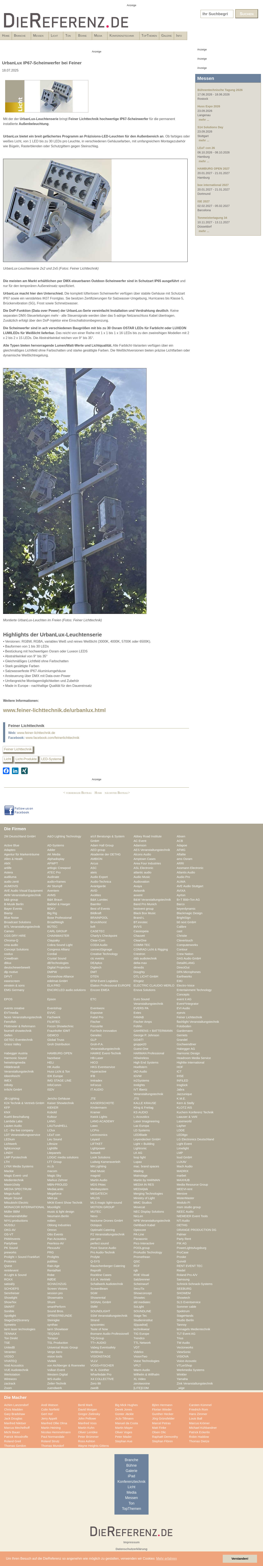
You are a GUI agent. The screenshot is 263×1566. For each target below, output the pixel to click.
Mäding (138, 1171)
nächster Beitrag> (117, 792)
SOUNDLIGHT (100, 1311)
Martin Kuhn (86, 1427)
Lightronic (140, 1148)
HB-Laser (96, 1058)
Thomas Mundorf (52, 1445)
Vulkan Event (56, 1370)
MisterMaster (185, 1198)
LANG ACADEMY (102, 1121)
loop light (140, 1157)
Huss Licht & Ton (58, 1071)
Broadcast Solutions (17, 922)
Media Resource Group (192, 1184)
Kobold (52, 1112)
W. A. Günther (99, 1370)
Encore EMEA (99, 990)
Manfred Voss (87, 1423)
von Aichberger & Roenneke (66, 1365)
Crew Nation (185, 954)
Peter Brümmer (88, 1436)
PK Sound (11, 1248)
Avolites (95, 895)
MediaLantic (55, 1189)
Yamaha (182, 1379)
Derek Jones (123, 1409)
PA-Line (139, 1234)
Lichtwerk (10, 1143)
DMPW (52, 972)
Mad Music (97, 1171)
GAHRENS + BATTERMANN (153, 1030)
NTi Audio (183, 1220)
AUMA (181, 881)
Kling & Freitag (143, 1107)
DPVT (8, 976)
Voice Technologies (146, 1361)
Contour (182, 949)
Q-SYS (95, 1261)
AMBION (96, 859)
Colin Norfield (50, 1409)
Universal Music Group (62, 1347)
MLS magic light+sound (106, 1202)
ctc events (97, 958)
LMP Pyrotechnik (15, 1157)
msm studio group (189, 1207)
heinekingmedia (14, 1062)
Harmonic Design (188, 1053)
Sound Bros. (55, 1311)
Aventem (53, 890)
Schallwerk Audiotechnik (106, 1284)
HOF (180, 1067)
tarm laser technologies (19, 1329)
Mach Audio (185, 1166)
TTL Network (142, 1342)
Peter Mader (123, 1436)
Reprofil (95, 1270)
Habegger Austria (16, 1053)
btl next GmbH (186, 922)
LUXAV (181, 1161)
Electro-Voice (186, 985)
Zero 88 (95, 1383)
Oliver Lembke (88, 1432)
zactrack (9, 1383)
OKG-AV (10, 1229)
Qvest (8, 1266)
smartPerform (56, 1306)
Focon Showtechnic (60, 1026)
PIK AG (182, 1243)
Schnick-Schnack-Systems (194, 1284)
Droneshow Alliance (60, 976)
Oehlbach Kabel (144, 1225)
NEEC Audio (185, 1211)
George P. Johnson (146, 1035)
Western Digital (57, 1374)
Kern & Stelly (185, 1103)
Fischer (95, 1021)
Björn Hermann (162, 1405)
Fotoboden (184, 1026)
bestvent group (143, 908)
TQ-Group (97, 1338)
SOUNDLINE (142, 1311)
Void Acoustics (14, 1365)
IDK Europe (55, 1076)
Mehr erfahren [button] (166, 1558)
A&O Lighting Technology (64, 836)
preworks (10, 1252)
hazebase (53, 1058)
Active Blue (11, 845)
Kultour (52, 1116)
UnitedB (9, 1347)
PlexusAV (53, 1248)
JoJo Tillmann (124, 1418)
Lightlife (52, 1148)
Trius (180, 1338)
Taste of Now (99, 1329)
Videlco (138, 1352)
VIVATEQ (10, 1361)
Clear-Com (97, 940)
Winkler (182, 1374)
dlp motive (11, 972)
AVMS (51, 895)
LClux (51, 1130)
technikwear (142, 1329)
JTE (93, 1098)
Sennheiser (11, 1293)
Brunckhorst (98, 922)
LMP (180, 1152)
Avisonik (139, 890)
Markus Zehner (57, 1180)
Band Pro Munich (145, 904)
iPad (131, 1476)
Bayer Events (13, 908)
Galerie (228, 35)
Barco (181, 904)
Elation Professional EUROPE (110, 985)
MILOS (95, 1198)
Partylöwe (10, 1243)
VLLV (94, 1361)
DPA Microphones (189, 972)
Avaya (138, 886)
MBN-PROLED (57, 1184)
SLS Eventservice (189, 1302)
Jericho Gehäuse (58, 1098)
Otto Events (55, 1234)
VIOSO (9, 1356)
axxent (138, 895)
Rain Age (53, 1266)
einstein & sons (14, 985)
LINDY (8, 1152)
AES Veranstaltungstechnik (152, 850)
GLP (93, 1039)
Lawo (94, 1125)
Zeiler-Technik (56, 1383)
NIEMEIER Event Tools (192, 1216)
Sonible (9, 1311)
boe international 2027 (213, 185)
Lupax (138, 1161)
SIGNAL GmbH (100, 1302)
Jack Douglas (13, 1418)
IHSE (180, 1076)
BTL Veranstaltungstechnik (22, 926)
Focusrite (96, 1026)
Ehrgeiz (139, 981)
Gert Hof (47, 1414)
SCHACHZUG (56, 1284)
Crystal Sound (56, 958)
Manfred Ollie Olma (54, 1423)
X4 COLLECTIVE (102, 1379)
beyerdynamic (186, 908)
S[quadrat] (141, 1324)
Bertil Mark (85, 1405)
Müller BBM (12, 1211)
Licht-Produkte (26, 759)
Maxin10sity (12, 1184)
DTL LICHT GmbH (146, 976)
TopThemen (204, 35)
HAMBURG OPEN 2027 (213, 168)
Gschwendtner (186, 1044)
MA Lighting (98, 1166)
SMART (9, 1306)
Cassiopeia (141, 931)
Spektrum (183, 1311)
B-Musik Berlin (14, 904)
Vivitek (51, 1361)
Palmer (181, 1234)
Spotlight (10, 1315)
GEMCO (53, 1035)
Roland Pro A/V (187, 1275)
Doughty (139, 972)
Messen (56, 37)
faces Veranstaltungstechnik (23, 1017)
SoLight (139, 1306)
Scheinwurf (141, 1284)
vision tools (54, 1356)
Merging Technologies (148, 1193)
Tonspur (52, 1338)
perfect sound (99, 1243)
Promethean (142, 1257)
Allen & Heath (13, 859)
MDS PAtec (98, 1184)
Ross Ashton (86, 1441)
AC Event (140, 841)
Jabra (180, 1089)
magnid (95, 1175)
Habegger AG (186, 1048)
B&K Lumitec (99, 899)
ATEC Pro (54, 872)
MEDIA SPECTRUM (17, 1189)
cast (179, 931)
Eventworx (97, 1008)
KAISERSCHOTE (102, 1103)
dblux (7, 963)
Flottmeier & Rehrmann (19, 1026)
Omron (52, 1229)
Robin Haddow (199, 1436)
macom (52, 1171)
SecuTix (139, 1288)
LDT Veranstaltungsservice (22, 1134)
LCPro (94, 1130)
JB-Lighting (11, 1098)
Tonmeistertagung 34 (212, 217)
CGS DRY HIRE (15, 935)
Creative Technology (104, 954)
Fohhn (138, 1026)
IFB (92, 1076)
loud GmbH (184, 1157)
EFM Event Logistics (104, 981)
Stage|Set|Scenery (16, 1320)
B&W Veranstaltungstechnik (152, 899)
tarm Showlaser (57, 1329)
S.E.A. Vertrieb (100, 1279)
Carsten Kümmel (200, 1405)
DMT (93, 972)
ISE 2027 (203, 201)
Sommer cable (186, 1306)
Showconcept (143, 1293)
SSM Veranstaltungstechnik (108, 1315)
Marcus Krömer (199, 1423)
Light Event (184, 1143)
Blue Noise (11, 917)
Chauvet (139, 935)
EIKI (179, 981)
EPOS (8, 999)
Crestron (139, 954)
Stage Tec (140, 1315)
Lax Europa (141, 1125)
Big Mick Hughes (126, 1405)
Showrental (98, 1297)
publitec (52, 1261)
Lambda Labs (13, 1121)
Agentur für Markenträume (21, 854)
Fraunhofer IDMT (58, 1030)
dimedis (139, 967)
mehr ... (204, 119)
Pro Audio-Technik (102, 1252)
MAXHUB (183, 1180)
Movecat (139, 1207)
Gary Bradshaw (14, 1414)
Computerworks (187, 945)
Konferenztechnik (174, 37)
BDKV (51, 908)
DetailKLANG (186, 963)
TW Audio (183, 1342)
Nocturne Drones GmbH (106, 1220)
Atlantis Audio (186, 872)
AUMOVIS (11, 886)
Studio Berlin (185, 1320)
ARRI (180, 863)
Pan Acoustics (56, 1239)
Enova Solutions (144, 990)
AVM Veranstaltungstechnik (22, 895)
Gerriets (182, 1035)
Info (251, 37)
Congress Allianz (58, 949)
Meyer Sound (13, 1198)
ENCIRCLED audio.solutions (66, 990)
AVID (93, 890)
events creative (14, 1008)
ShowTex (10, 1302)
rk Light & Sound (15, 1275)
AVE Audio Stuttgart (190, 886)
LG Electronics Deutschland (195, 1139)
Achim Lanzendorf (16, 1405)
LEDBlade (140, 1134)
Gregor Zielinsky (89, 1414)
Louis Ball (195, 1418)
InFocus (95, 1085)
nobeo (51, 1220)
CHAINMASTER (58, 935)
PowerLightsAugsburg (191, 1248)
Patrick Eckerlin (199, 1432)
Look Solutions (100, 1157)
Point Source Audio (103, 1248)
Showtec (139, 1297)
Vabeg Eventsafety (102, 1347)
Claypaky (53, 940)
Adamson (140, 845)
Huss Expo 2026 (208, 106)
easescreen (12, 981)
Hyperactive (98, 1071)
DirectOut (183, 967)
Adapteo (9, 850)
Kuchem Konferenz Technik (195, 1112)
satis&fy (9, 1284)
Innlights (139, 1085)
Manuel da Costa (126, 1423)
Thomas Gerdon (15, 1445)
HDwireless (141, 1058)
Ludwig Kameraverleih (105, 1161)
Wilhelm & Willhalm (146, 1374)
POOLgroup (142, 1248)
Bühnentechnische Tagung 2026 (220, 90)
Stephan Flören (162, 1441)
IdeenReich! (12, 1076)
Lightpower (97, 1148)
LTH (7, 1161)
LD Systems (142, 1130)
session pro (55, 1293)
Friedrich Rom (198, 1409)
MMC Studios (143, 1202)
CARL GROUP (57, 931)
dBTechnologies (58, 963)
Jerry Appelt (49, 1418)
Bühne (121, 37)
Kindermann (98, 1107)
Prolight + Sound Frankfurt (21, 1257)
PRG (50, 1252)
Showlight (10, 1297)
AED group (97, 850)
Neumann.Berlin (58, 1216)
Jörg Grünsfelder (163, 1418)
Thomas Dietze (199, 1441)
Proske (181, 1257)
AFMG (181, 850)
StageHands (185, 1315)
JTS (136, 1098)
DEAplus (96, 963)
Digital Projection (58, 967)
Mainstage (141, 1175)
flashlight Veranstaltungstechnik (198, 1021)
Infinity (8, 1085)
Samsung (183, 1279)
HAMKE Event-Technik (105, 1053)
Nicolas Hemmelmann (56, 1432)
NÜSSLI (9, 1225)
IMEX (8, 1080)
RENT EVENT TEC (190, 1266)
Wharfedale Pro (100, 1374)
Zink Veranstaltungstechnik (195, 1383)
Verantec (10, 1352)
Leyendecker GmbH (147, 1139)
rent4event (11, 1270)
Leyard (95, 1139)
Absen (181, 836)
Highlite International (190, 1062)
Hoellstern (140, 1067)
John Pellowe (87, 1418)
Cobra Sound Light (60, 945)
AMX (7, 863)
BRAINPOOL (99, 917)
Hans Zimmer (198, 1414)
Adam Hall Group (102, 845)
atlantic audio (142, 872)
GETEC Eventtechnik (18, 1039)
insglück (182, 1085)
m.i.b (50, 1166)
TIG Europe (141, 1333)
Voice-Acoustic (187, 1361)
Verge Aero (54, 1352)
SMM (93, 1306)
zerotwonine (142, 1383)
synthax (52, 1324)
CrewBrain (11, 958)
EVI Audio (183, 1008)
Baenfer (95, 904)
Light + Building (144, 1143)
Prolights (53, 1257)
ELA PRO (53, 985)
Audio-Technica (100, 881)
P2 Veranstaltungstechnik (107, 1234)
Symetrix (10, 1324)
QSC (137, 1261)
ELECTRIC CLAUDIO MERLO (154, 985)
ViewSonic (184, 1352)
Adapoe (182, 845)
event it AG (184, 999)
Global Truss (55, 1039)
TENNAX (10, 1333)
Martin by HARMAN (147, 1180)
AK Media (53, 854)
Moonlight (53, 1207)
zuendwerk (54, 1388)
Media (143, 37)
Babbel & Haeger (58, 904)
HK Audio (53, 1067)
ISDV (50, 1089)
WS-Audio (54, 1379)
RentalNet (54, 1270)
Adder (51, 850)
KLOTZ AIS (184, 1107)
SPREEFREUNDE (59, 1315)
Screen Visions (57, 1288)
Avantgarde (98, 886)
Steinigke (53, 1320)
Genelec (96, 1035)
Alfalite (181, 854)
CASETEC (97, 931)
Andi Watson (49, 1405)
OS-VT (8, 1234)
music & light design (60, 1211)
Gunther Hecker (162, 1414)
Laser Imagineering (146, 1121)
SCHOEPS (11, 1288)
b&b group (11, 899)
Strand (94, 1320)
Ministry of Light (144, 1198)
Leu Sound (54, 1139)
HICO (94, 1062)
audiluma (10, 877)
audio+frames (56, 881)
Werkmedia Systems (190, 1370)
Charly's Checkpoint (103, 935)
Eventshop (54, 1008)
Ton (99, 37)
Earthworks (184, 976)
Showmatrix (55, 1297)
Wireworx (10, 1379)
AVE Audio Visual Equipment (23, 890)
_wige (181, 1388)
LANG (51, 1121)
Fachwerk (53, 1017)
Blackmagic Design (189, 913)
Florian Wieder (162, 1409)
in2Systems (141, 1080)
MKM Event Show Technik (64, 1202)
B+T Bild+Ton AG (188, 899)
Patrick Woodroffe (16, 1436)
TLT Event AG (186, 1333)
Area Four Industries (147, 863)
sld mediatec (142, 1302)
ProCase (182, 1252)
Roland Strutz (50, 1441)
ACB (180, 841)
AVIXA (181, 890)
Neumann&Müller (16, 1216)
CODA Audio (98, 945)
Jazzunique (184, 1094)
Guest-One (141, 1048)
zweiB (94, 1388)
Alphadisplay (55, 859)
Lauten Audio (13, 1125)
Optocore (140, 1229)
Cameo (9, 931)
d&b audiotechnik (145, 958)
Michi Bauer (12, 1432)
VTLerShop (184, 1365)
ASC (93, 868)
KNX (7, 1112)
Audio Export (99, 877)
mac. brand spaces (146, 1166)
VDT (137, 1347)
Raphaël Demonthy (165, 1436)
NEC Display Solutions (149, 1211)
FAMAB (139, 1017)
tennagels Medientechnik (193, 1329)
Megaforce (54, 1193)
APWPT (52, 863)
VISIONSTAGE (100, 1356)
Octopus (96, 1225)
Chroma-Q (11, 940)
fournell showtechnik (17, 1030)
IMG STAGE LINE (59, 1080)
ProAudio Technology (148, 1252)
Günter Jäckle (124, 1414)
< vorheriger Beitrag (77, 792)
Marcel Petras (161, 1423)
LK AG (138, 1152)
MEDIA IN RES (144, 1184)
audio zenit (11, 881)
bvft (92, 926)
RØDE (51, 1279)
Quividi (181, 1261)
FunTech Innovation (103, 1030)
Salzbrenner (142, 1279)
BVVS (138, 926)
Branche (30, 37)
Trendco (139, 1338)
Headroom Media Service (194, 1058)
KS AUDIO (141, 1112)
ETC (93, 999)
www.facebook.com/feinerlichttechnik (52, 737)
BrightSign (184, 917)
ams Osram (184, 859)
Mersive (182, 1193)
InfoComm (54, 1085)
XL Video (140, 1379)
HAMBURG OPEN (59, 1053)
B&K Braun (54, 899)
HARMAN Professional (149, 1053)
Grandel (182, 1039)
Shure (51, 1302)
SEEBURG (184, 1288)
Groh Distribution (58, 1044)
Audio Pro (183, 877)
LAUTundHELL (57, 1125)
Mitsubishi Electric (16, 1202)
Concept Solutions (16, 949)
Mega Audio (12, 1193)
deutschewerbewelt (17, 967)
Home (6, 35)
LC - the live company (18, 1130)
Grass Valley (12, 1044)
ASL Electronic (143, 868)
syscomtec (97, 1324)
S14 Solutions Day (210, 127)
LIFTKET (96, 1143)
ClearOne (140, 940)
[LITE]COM (141, 1388)
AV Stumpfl (54, 886)
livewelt (95, 1152)
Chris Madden (13, 1409)
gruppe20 (140, 1044)
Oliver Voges (123, 1432)
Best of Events (100, 908)
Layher (181, 1125)
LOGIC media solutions (62, 1157)
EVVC (51, 1012)
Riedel (181, 1270)
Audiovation (141, 881)
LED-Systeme (51, 759)
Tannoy (181, 1324)
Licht (78, 37)
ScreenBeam (99, 1288)
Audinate (53, 877)
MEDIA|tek (141, 1189)
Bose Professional (59, 917)
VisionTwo (140, 1356)
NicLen (138, 1216)
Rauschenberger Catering (107, 1266)
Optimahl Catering (102, 1229)
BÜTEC (52, 926)
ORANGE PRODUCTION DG (196, 1229)
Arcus (94, 863)
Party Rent (184, 1239)
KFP (7, 1107)
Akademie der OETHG (105, 854)
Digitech (95, 967)
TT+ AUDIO (98, 1342)
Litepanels (54, 1152)
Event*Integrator (187, 1003)
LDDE (181, 1130)
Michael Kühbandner (203, 1427)
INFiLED (182, 1080)
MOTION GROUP (102, 1207)
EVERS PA (141, 1008)
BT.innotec (141, 922)
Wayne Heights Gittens (93, 1445)
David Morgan (87, 1409)
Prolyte (95, 1257)
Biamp (8, 913)
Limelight (183, 1148)
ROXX (8, 1279)
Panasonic (141, 1239)
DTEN (94, 976)
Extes (137, 1012)
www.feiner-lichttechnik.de (36, 733)
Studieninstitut (143, 1320)
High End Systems (146, 1062)
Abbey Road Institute (148, 836)
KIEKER (52, 1107)
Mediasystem (99, 1189)
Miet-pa (52, 1198)
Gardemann (185, 1030)
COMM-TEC (142, 945)
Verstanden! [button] (240, 1558)
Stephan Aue (123, 1441)
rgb (136, 1270)
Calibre (181, 926)
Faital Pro (96, 1017)
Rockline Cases (100, 1275)
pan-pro (95, 1239)
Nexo (93, 1216)
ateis (93, 872)
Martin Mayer (124, 1427)
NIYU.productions (16, 1220)
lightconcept (12, 1148)
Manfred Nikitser (15, 1423)
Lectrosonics (98, 1134)
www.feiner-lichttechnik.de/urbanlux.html (54, 710)
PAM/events (12, 1239)
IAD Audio (140, 1071)
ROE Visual (141, 1275)
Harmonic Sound (15, 1058)
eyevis (181, 1012)
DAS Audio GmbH (189, 958)
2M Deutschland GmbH (20, 836)
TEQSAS (53, 1333)
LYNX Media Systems (18, 1166)
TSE (7, 1342)
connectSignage (101, 949)
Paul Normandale (53, 1436)
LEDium (9, 1139)
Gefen (8, 1035)
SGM (93, 1293)
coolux (8, 954)
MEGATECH (98, 1193)
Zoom (8, 1388)
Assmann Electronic (190, 868)
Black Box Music (145, 913)
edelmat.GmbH (57, 981)
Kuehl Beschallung (16, 1116)
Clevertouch (185, 940)
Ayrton (181, 895)
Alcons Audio (142, 854)
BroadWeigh (55, 922)
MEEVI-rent (184, 1189)
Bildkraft (95, 913)
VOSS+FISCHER (102, 1365)
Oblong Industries (59, 1225)
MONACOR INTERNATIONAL (24, 1207)
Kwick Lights (98, 1116)
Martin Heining (51, 1427)
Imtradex (96, 1080)
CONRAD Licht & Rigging (151, 949)
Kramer (95, 1112)
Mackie (9, 1171)
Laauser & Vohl (187, 1116)
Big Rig (52, 913)
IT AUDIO (96, 1089)
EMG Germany (14, 990)
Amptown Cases (145, 859)
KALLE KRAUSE (145, 1103)
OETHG (182, 1225)
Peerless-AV (55, 1243)
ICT (179, 1071)
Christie (182, 935)
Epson (51, 999)
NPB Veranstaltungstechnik (152, 1220)
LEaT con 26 (206, 148)
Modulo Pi (183, 1202)
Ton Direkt (11, 1338)
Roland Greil (12, 1441)
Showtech (183, 1297)
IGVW (138, 1076)
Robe (50, 1275)
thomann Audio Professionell (109, 1333)
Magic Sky (54, 1175)
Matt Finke (159, 1427)
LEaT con (53, 1134)
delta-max (140, 963)
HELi (50, 1062)
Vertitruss (96, 1352)
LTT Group (54, 1161)
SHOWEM (184, 1293)
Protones (10, 1261)
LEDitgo (182, 1134)
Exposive (96, 1012)
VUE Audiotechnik (16, 1370)
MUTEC (95, 1211)
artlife (8, 868)
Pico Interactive (144, 1243)
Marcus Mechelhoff (17, 1427)
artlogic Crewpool (59, 868)
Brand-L (139, 917)
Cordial (52, 954)
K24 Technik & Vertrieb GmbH (24, 1103)
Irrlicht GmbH (13, 1089)
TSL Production (57, 1342)
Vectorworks (185, 1347)
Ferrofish (10, 1021)
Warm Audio (142, 1370)
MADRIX (182, 1171)
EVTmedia (11, 1012)
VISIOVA (183, 1356)
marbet (181, 1175)
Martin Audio (98, 1180)
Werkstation (12, 1374)
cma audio (11, 945)
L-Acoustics (141, 1116)
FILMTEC (53, 1021)
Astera (8, 872)
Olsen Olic (159, 1432)
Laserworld (184, 1121)
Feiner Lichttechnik (18, 749)
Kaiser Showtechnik (60, 1103)
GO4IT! (138, 1039)
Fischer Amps (143, 1021)
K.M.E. (181, 1098)
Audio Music (142, 877)
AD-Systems (55, 845)
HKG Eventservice (102, 1067)
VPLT (137, 1365)
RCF (137, 1266)
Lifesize (52, 1143)
